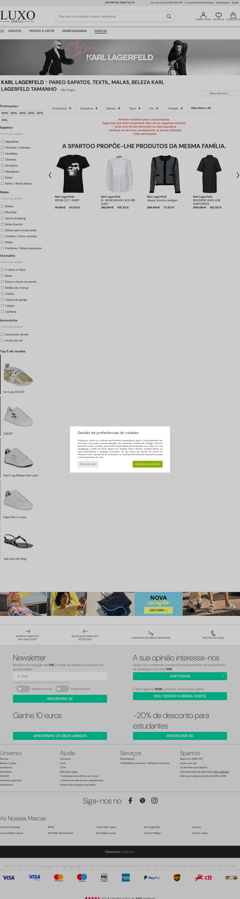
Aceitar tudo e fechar (147, 464)
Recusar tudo (88, 464)
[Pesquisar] (169, 17)
